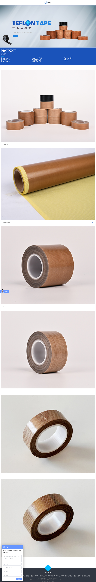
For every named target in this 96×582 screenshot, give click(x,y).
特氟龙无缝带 (36, 59)
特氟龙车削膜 (69, 575)
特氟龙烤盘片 (36, 61)
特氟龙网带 (51, 575)
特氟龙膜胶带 (68, 58)
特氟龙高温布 (5, 58)
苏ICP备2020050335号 (48, 580)
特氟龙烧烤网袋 (78, 575)
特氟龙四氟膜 (5, 61)
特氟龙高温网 (5, 59)
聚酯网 (66, 59)
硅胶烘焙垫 (87, 575)
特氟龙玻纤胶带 (37, 58)
